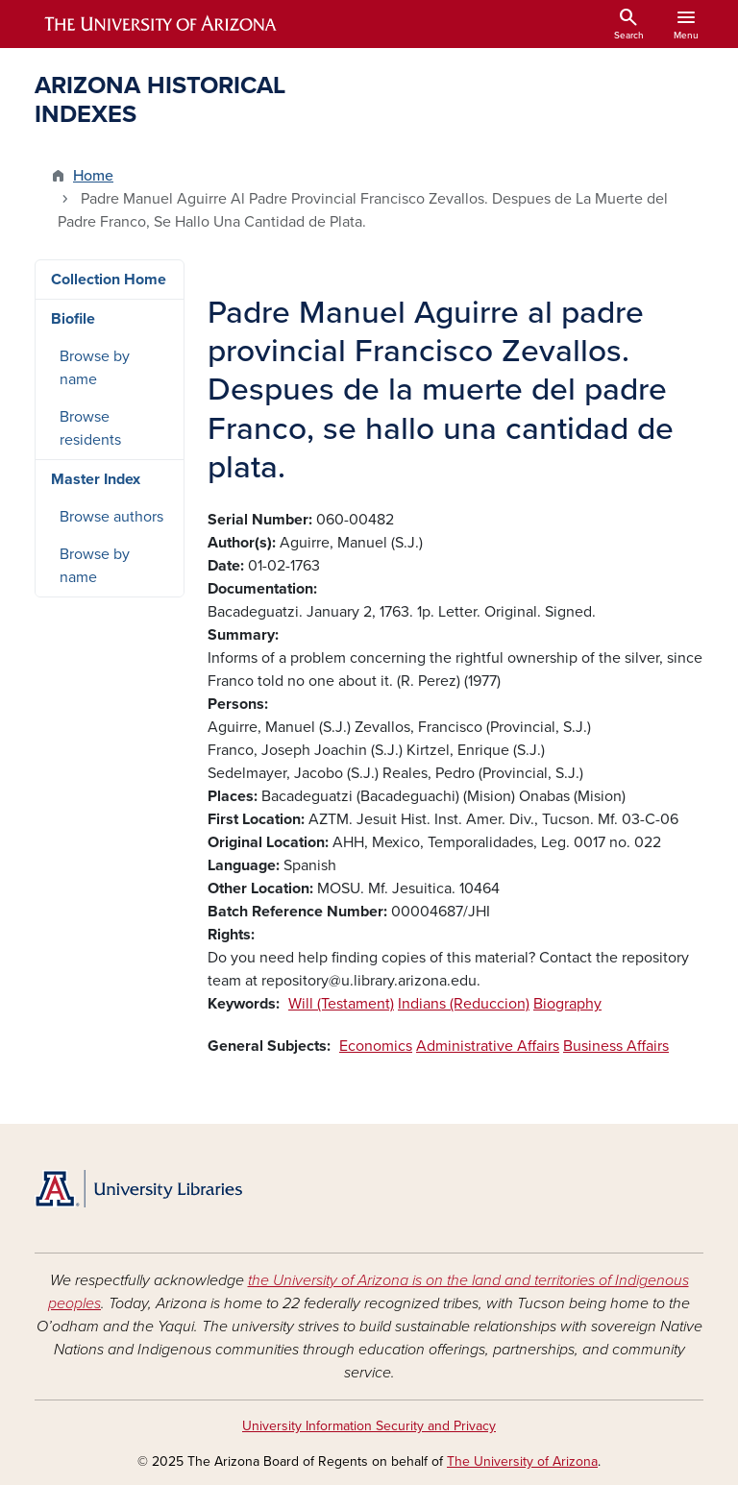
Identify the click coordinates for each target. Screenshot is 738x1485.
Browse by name (95, 368)
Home (93, 175)
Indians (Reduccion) (463, 1003)
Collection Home (108, 279)
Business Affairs (616, 1046)
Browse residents (90, 428)
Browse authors (111, 516)
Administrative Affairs (487, 1046)
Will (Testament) (341, 1003)
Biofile (73, 319)
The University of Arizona (522, 1461)
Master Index (95, 479)
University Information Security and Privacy (369, 1426)
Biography (567, 1003)
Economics (375, 1046)
